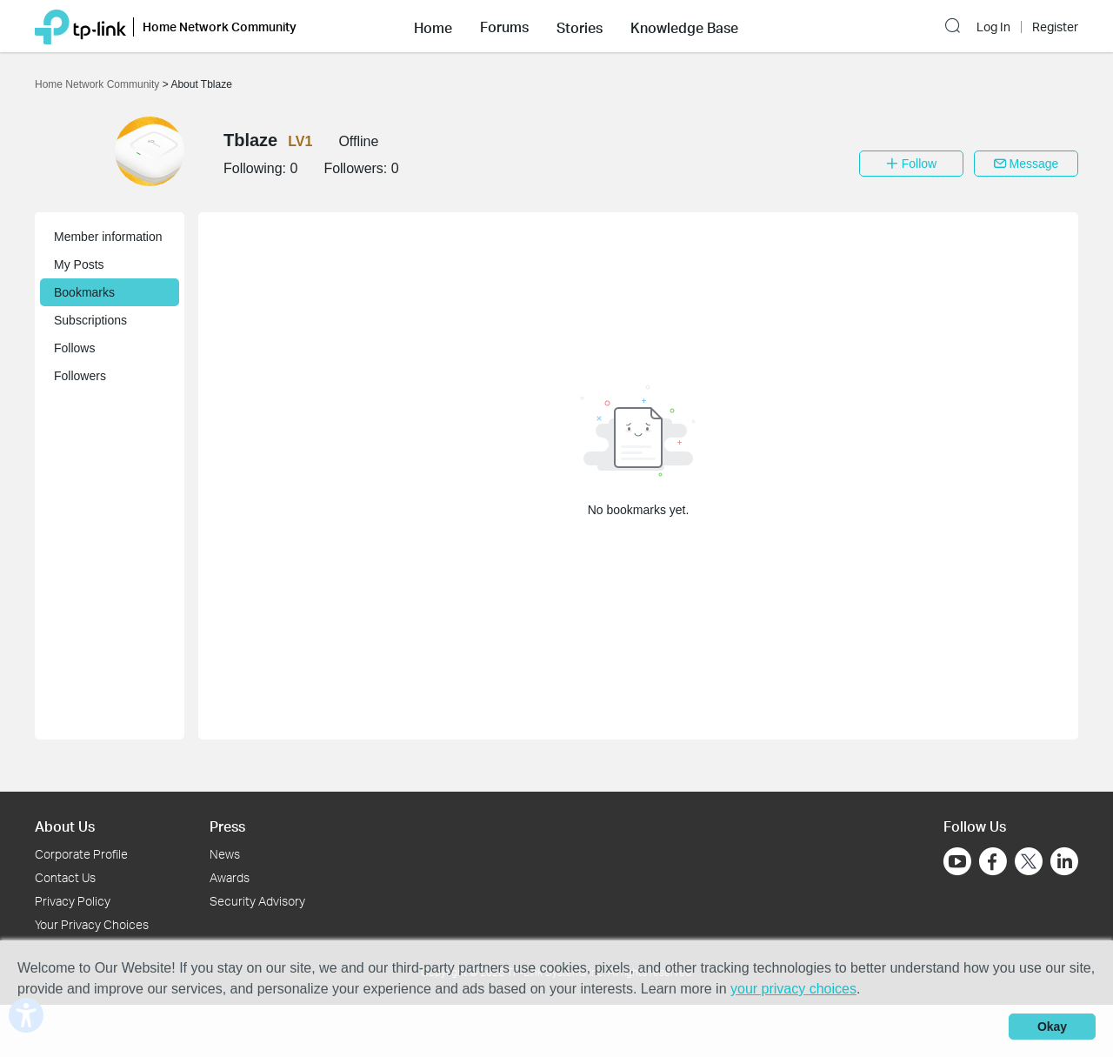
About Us (65, 826)
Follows (74, 348)
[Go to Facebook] (993, 861)
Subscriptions (90, 320)
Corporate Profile (81, 853)
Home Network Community (99, 84)
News (225, 853)
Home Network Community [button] (220, 26)
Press (227, 826)
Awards (230, 877)
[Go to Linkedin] (1064, 861)
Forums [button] (504, 27)
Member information (108, 237)
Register (1055, 27)
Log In (993, 27)
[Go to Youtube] (957, 861)
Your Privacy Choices (92, 924)
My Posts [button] (79, 264)
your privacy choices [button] (793, 988)
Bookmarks (84, 292)
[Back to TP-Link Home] (80, 25)
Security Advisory (257, 900)
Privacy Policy (72, 900)
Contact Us (65, 877)
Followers (80, 376)
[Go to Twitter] (1029, 863)
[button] (433, 26)
